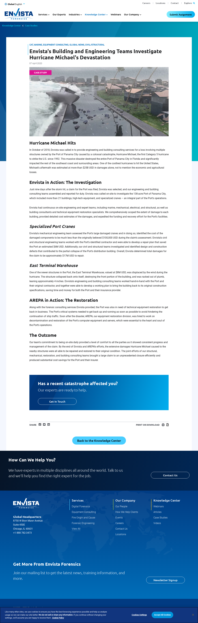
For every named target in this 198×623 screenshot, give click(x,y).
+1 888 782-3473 (22, 532)
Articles (157, 512)
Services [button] (42, 14)
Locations (160, 3)
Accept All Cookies (162, 615)
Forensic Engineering (83, 523)
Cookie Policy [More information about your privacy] (58, 618)
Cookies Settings (139, 615)
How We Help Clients (126, 512)
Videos (157, 523)
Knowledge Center (11, 25)
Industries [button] (74, 14)
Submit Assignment (181, 14)
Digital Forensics (81, 506)
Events (119, 517)
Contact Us (170, 475)
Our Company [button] (131, 14)
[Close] (193, 615)
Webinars (116, 14)
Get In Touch (57, 401)
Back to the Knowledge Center (99, 441)
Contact (175, 3)
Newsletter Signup (165, 580)
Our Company (125, 500)
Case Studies (31, 25)
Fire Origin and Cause (83, 517)
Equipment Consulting (84, 512)
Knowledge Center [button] (95, 14)
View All (76, 528)
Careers (146, 3)
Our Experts (59, 14)
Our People (121, 506)
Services (78, 500)
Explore (189, 3)
